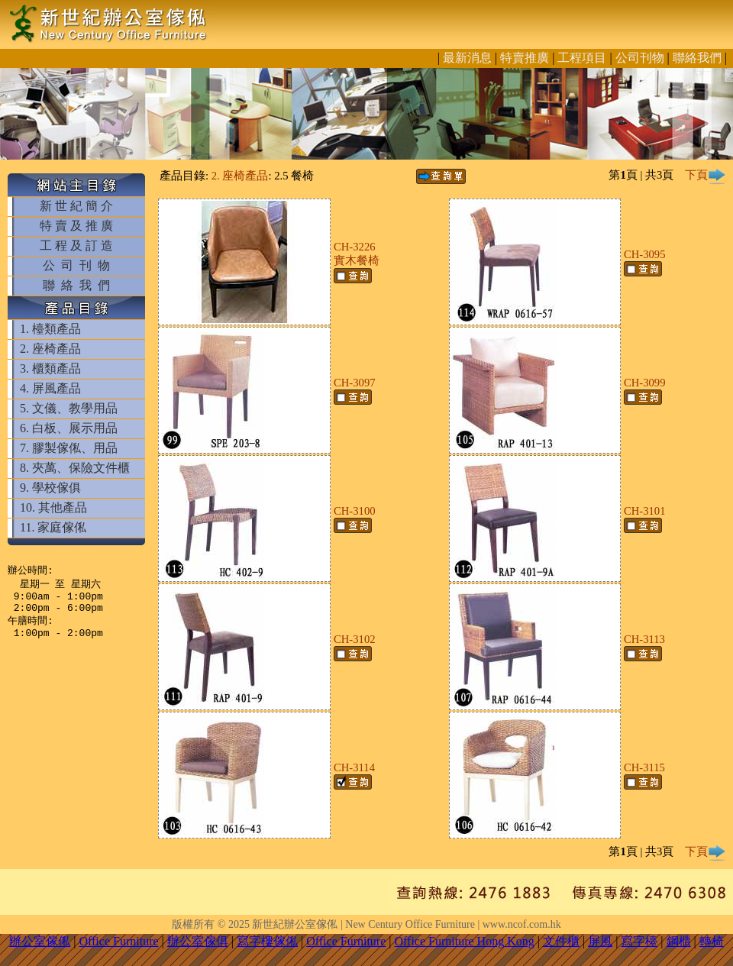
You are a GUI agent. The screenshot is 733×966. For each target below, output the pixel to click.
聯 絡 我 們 (76, 285)
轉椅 (711, 941)
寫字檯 (639, 941)
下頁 (705, 175)
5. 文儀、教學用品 (69, 408)
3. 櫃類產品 (50, 368)
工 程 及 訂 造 (76, 245)
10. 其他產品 (53, 507)
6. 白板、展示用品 (69, 428)
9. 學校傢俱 (50, 487)
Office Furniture (118, 941)
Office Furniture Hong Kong (464, 941)
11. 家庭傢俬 (53, 527)
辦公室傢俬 (39, 941)
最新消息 (467, 57)
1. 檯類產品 (50, 328)
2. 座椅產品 (50, 348)
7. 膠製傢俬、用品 (69, 447)
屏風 (600, 941)
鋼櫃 (679, 941)
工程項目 (581, 57)
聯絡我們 (697, 57)
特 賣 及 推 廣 (76, 225)
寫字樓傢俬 (267, 941)
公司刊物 (639, 57)
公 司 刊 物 (76, 265)
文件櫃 (561, 941)
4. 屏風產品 (50, 388)
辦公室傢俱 (197, 941)
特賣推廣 (524, 57)
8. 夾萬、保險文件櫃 (75, 467)
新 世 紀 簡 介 (76, 205)
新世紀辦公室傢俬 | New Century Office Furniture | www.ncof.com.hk (406, 924)
